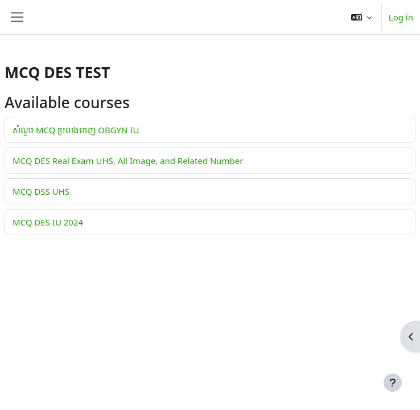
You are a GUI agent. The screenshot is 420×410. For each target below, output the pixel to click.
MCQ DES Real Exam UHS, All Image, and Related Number (128, 160)
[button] (361, 17)
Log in (401, 17)
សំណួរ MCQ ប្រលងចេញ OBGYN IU (76, 130)
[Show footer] (393, 383)
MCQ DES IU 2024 (48, 222)
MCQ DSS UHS (41, 191)
